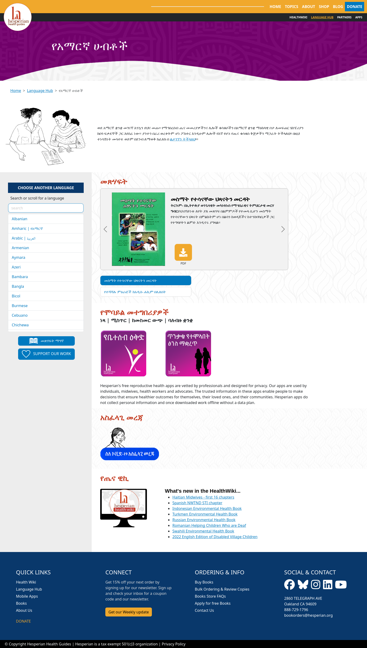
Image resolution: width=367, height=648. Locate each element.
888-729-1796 (296, 609)
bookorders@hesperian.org (308, 615)
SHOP (324, 6)
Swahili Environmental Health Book (203, 531)
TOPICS (291, 6)
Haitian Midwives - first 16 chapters (203, 497)
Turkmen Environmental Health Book (204, 514)
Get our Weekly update (128, 612)
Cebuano (20, 315)
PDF (183, 254)
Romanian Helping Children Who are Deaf (209, 525)
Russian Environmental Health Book (203, 519)
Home (15, 90)
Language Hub (40, 90)
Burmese (20, 305)
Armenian (20, 247)
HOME (275, 6)
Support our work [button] (46, 354)
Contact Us (204, 610)
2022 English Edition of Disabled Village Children (214, 536)
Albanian (19, 218)
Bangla (18, 286)
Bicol (16, 296)
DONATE (354, 6)
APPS (358, 17)
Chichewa (20, 325)
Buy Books (204, 582)
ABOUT (308, 6)
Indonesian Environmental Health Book (206, 508)
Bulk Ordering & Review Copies (222, 589)
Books (21, 603)
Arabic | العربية (24, 238)
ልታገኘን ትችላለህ (182, 139)
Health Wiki (26, 582)
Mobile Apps (27, 596)
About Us (24, 610)
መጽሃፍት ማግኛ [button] (46, 341)
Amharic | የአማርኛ (27, 228)
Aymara (18, 257)
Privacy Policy (173, 644)
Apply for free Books (213, 603)
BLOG (338, 6)
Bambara (20, 276)
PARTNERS (344, 17)
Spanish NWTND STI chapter (197, 502)
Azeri (16, 267)
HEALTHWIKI (298, 17)
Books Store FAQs (210, 596)
